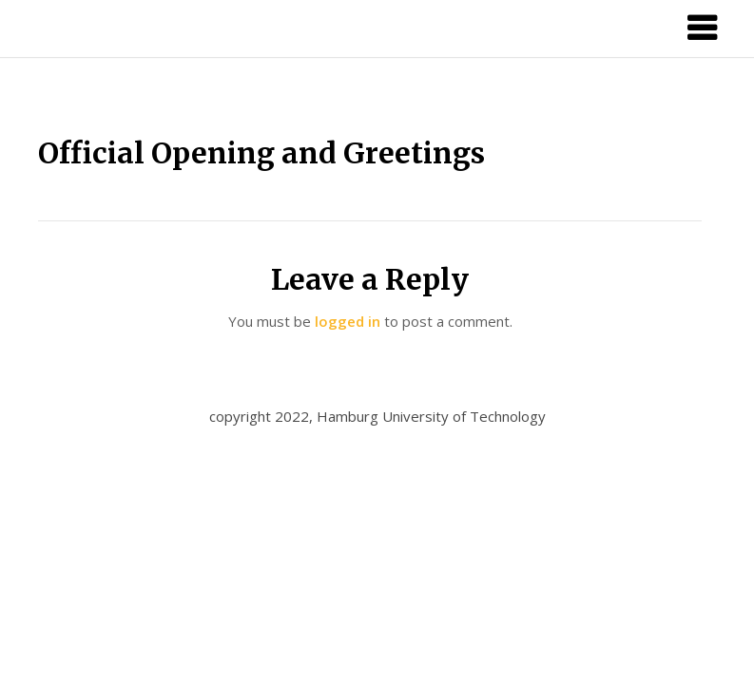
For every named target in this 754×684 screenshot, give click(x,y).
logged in (347, 321)
